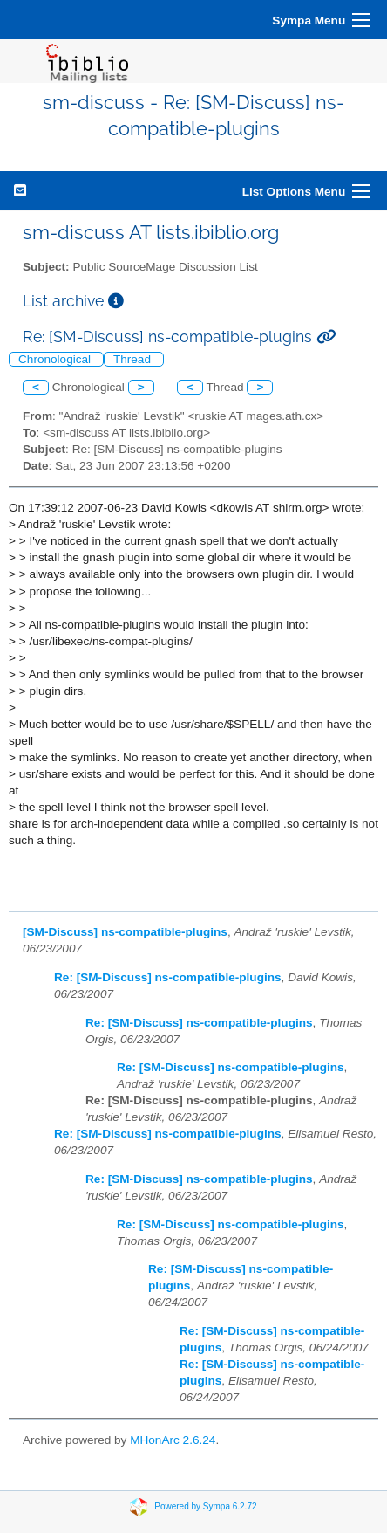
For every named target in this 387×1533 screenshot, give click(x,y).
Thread (133, 359)
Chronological (56, 359)
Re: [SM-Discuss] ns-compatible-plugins (168, 977)
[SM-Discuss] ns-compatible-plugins (125, 931)
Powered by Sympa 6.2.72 (205, 1505)
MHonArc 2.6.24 (172, 1440)
